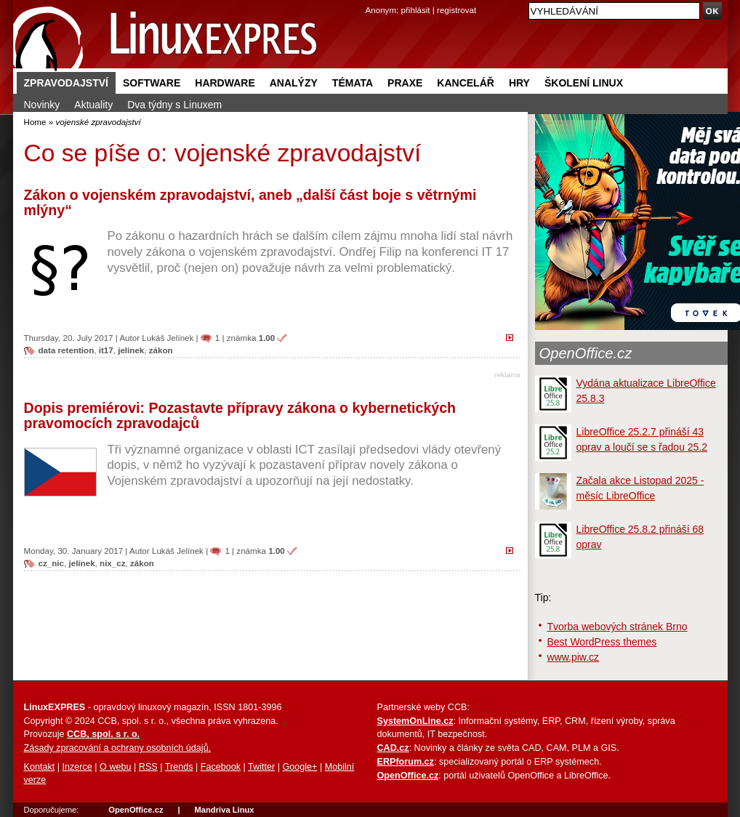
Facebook (221, 767)
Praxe (404, 83)
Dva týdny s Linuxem (174, 104)
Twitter (261, 767)
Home (35, 121)
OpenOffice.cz (585, 353)
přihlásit (415, 10)
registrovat (456, 10)
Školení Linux (583, 83)
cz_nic (52, 563)
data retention (66, 350)
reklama (507, 375)
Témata (352, 83)
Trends (179, 767)
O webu (115, 767)
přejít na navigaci (370, 0)
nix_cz (113, 563)
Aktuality (93, 104)
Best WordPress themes (602, 642)
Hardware (224, 83)
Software (151, 83)
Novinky (42, 104)
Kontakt (39, 767)
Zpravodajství (66, 83)
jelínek (131, 350)
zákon (161, 350)
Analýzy (294, 83)
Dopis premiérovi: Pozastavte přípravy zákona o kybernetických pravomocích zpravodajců (240, 416)
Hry (519, 83)
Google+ (299, 767)
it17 (106, 350)
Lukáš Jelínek (167, 337)
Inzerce (77, 767)
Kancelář (465, 83)
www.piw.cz (573, 657)
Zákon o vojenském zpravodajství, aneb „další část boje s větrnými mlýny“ (250, 203)
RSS (148, 767)
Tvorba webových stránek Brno (617, 626)
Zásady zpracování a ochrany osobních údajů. (118, 748)
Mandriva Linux (224, 809)
